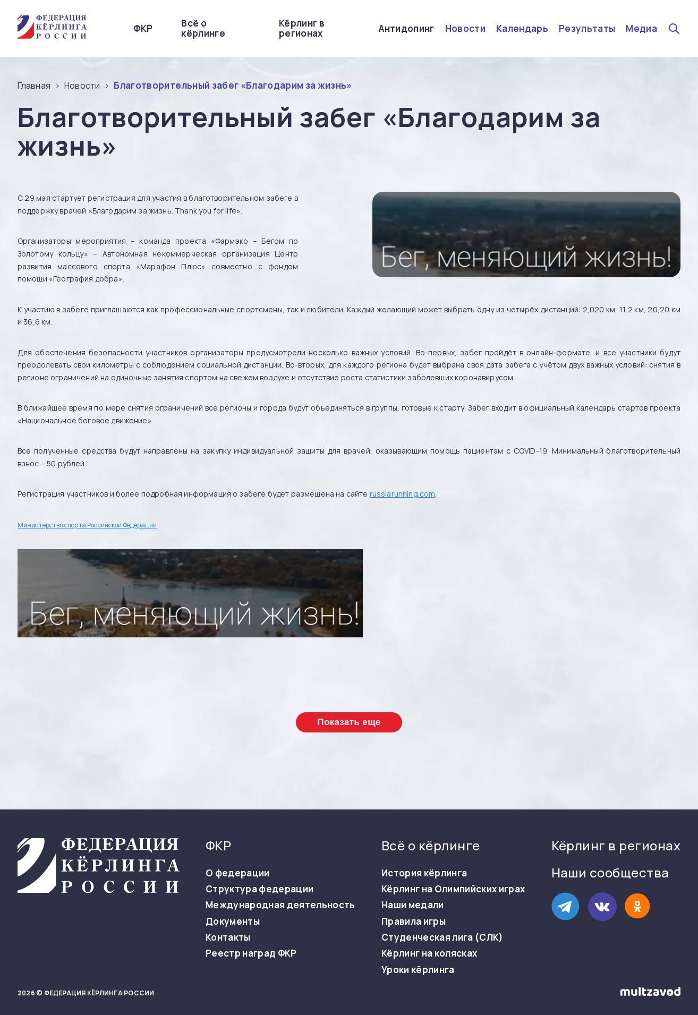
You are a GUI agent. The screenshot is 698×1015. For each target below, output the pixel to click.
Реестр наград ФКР (251, 953)
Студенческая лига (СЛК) (442, 937)
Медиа (641, 28)
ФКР (142, 28)
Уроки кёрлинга (418, 970)
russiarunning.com (403, 494)
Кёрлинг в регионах (302, 28)
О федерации (238, 873)
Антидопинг (406, 28)
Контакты (228, 937)
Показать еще (348, 722)
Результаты (587, 28)
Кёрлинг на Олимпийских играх (453, 889)
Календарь (522, 28)
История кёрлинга (424, 873)
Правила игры (413, 921)
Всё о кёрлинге (203, 28)
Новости (465, 28)
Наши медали (412, 905)
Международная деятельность (280, 905)
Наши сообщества (610, 872)
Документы (233, 921)
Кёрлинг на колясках (429, 953)
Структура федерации (259, 889)
